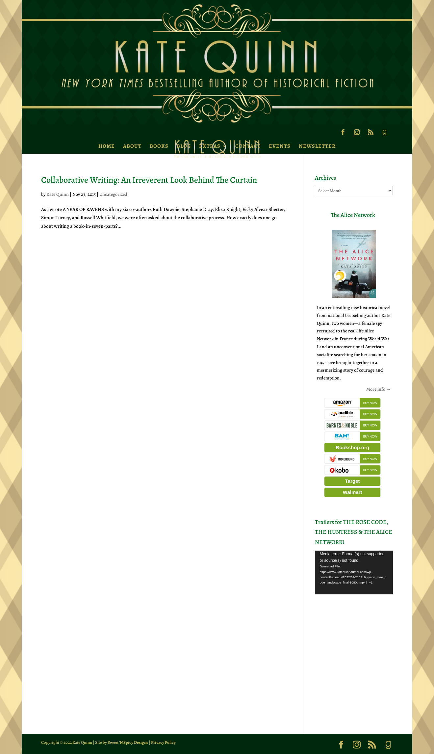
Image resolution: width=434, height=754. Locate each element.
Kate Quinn (57, 194)
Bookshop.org (352, 447)
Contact (248, 146)
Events (280, 146)
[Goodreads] (384, 134)
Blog (184, 146)
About (132, 146)
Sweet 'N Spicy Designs (128, 742)
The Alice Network (353, 215)
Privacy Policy (163, 742)
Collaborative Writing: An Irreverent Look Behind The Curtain (149, 180)
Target (352, 481)
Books (159, 146)
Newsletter (317, 146)
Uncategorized (113, 194)
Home (106, 146)
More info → (378, 389)
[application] (354, 572)
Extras (209, 146)
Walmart (352, 492)
